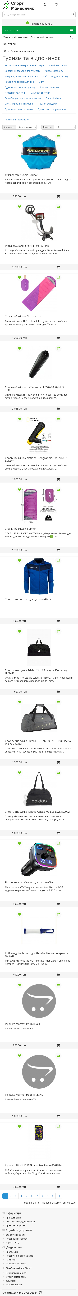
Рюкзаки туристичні (15, 92)
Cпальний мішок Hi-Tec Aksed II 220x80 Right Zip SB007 (35, 388)
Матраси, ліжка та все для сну (21, 76)
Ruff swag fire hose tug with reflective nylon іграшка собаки (36, 954)
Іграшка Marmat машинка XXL (24, 1094)
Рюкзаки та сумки (50, 87)
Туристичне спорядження (52, 109)
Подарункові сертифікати (19, 1255)
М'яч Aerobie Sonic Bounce (21, 175)
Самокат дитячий (40, 92)
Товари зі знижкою (16, 1263)
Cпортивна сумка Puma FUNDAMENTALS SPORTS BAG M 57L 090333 (39, 742)
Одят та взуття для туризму (20, 87)
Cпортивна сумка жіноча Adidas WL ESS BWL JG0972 (37, 811)
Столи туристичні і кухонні (19, 103)
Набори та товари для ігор (19, 81)
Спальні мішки (53, 98)
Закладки (11, 1280)
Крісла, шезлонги (54, 70)
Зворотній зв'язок (15, 1234)
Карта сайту (12, 1242)
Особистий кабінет (16, 1272)
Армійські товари (58, 65)
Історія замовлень (16, 1276)
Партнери (11, 1259)
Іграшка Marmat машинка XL (23, 1024)
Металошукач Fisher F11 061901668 (27, 245)
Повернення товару (16, 1238)
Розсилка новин (14, 1284)
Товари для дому (47, 103)
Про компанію (13, 1217)
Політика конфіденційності (20, 1221)
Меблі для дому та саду (55, 76)
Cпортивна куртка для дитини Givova (28, 599)
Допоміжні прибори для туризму (22, 70)
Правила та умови (16, 1225)
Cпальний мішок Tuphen (20, 528)
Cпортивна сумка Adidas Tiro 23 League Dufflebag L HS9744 (37, 671)
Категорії (39, 30)
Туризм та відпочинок (22, 51)
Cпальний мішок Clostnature (23, 316)
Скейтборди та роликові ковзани (23, 98)
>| (59, 1195)
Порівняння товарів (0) (17, 119)
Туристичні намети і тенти (19, 109)
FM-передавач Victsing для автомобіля (29, 882)
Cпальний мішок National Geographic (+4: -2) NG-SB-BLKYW (37, 459)
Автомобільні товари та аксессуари (24, 65)
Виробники (12, 1251)
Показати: (48, 127)
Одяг (41, 81)
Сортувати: (9, 127)
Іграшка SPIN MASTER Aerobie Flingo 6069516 (33, 1165)
